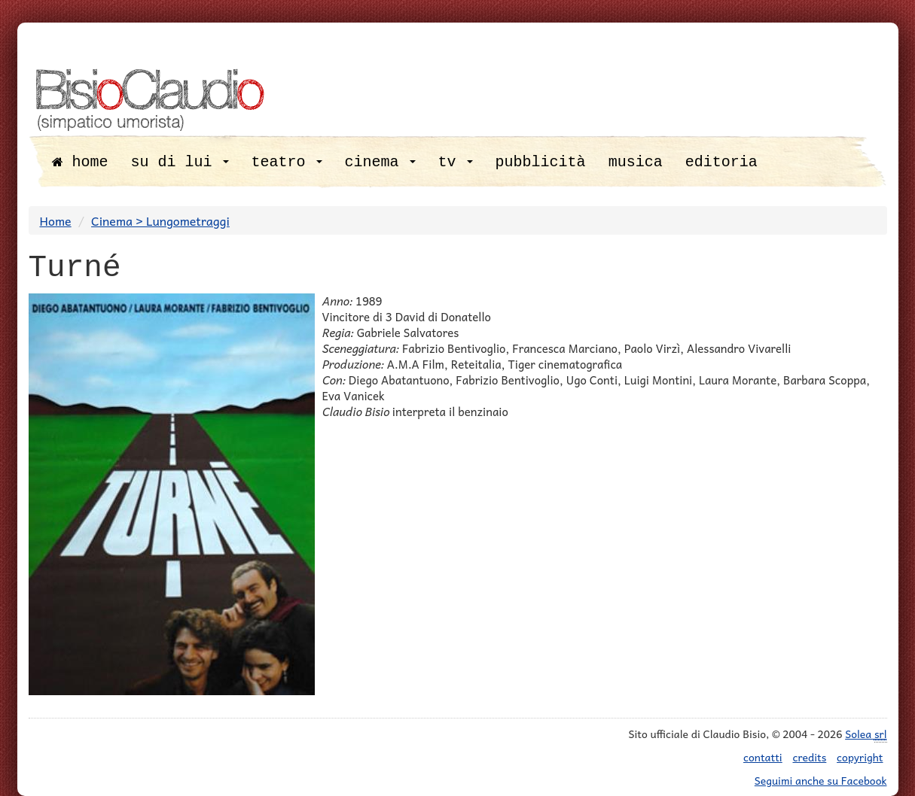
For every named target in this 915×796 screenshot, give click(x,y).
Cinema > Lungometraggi (160, 220)
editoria (721, 162)
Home (56, 220)
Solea (865, 734)
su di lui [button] (180, 162)
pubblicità (541, 162)
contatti (762, 757)
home (80, 162)
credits (810, 757)
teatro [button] (287, 162)
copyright (860, 757)
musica (635, 162)
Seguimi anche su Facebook (821, 780)
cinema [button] (380, 162)
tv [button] (455, 162)
